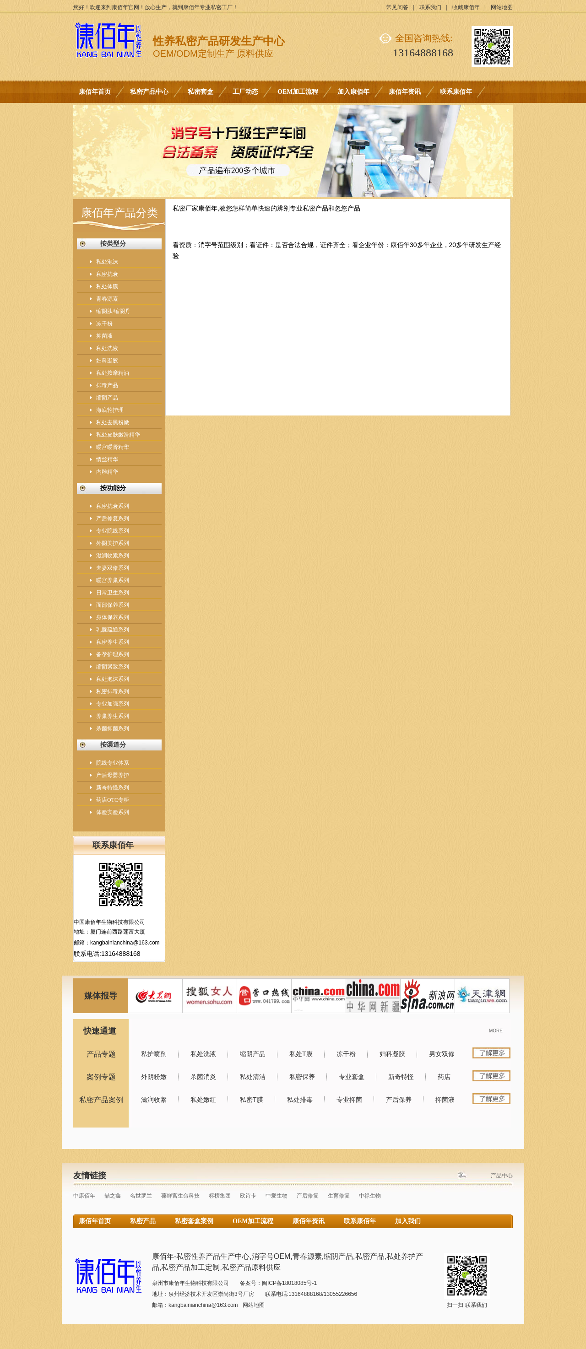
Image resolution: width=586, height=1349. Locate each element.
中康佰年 (84, 1196)
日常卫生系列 (112, 592)
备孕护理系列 (112, 654)
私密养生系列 (112, 642)
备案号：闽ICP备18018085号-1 (278, 1283)
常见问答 (397, 7)
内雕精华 (107, 472)
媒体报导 (100, 995)
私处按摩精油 (112, 373)
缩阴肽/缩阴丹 (113, 311)
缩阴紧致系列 (112, 667)
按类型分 (113, 243)
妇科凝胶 (107, 360)
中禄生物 (370, 1196)
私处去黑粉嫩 (112, 422)
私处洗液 (107, 348)
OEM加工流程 (297, 91)
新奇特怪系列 (112, 787)
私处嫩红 (203, 1099)
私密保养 (302, 1076)
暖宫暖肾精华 (112, 447)
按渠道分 (113, 744)
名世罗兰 (141, 1196)
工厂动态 (245, 91)
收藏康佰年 (466, 7)
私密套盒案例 (194, 1221)
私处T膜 (301, 1054)
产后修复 (308, 1196)
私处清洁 (253, 1076)
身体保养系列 (112, 617)
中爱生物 (277, 1196)
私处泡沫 (107, 262)
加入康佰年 (353, 91)
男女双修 (442, 1054)
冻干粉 (104, 323)
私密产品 (143, 1221)
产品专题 (101, 1054)
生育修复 (339, 1196)
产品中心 (502, 1175)
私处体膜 (107, 286)
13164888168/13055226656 (322, 1294)
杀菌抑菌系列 (112, 728)
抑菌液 (104, 336)
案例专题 (101, 1077)
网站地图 (502, 7)
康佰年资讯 (405, 91)
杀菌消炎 (203, 1076)
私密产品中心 (149, 91)
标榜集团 (220, 1196)
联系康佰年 (456, 91)
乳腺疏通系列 (112, 629)
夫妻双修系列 (112, 568)
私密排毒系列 (112, 691)
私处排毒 (300, 1099)
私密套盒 (200, 91)
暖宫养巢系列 (112, 580)
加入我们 (408, 1221)
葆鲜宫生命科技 (180, 1196)
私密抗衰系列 (112, 506)
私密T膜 (251, 1099)
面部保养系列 (112, 605)
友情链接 (89, 1175)
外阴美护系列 (112, 543)
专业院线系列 (112, 531)
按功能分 (113, 488)
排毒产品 (107, 385)
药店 (444, 1076)
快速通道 (99, 1031)
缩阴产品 (107, 397)
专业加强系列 (112, 704)
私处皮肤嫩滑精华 (118, 435)
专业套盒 (351, 1076)
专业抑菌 (349, 1099)
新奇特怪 (401, 1076)
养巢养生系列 (112, 716)
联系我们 (430, 7)
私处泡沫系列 (112, 679)
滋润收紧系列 (112, 555)
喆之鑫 (112, 1196)
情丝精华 (107, 459)
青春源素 (107, 299)
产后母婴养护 (112, 775)
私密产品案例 (101, 1100)
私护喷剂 (154, 1054)
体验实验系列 (112, 812)
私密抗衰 (107, 274)
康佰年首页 (95, 91)
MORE (496, 1030)
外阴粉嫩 (154, 1076)
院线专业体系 (112, 763)
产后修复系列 (112, 518)
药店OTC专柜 (112, 800)
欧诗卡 (248, 1196)
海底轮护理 (110, 410)
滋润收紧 (154, 1099)
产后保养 (399, 1099)
